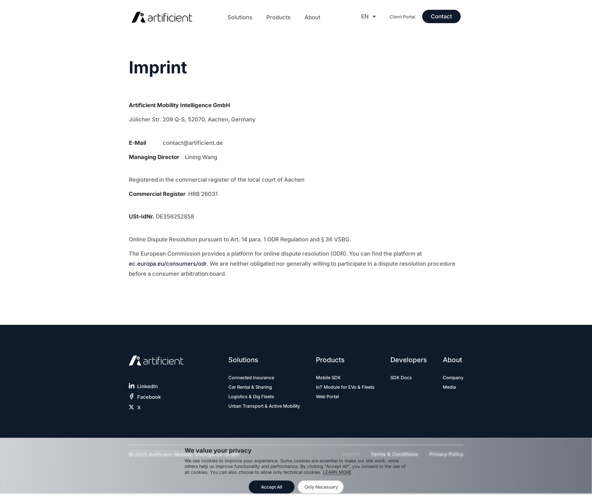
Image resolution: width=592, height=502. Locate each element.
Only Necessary (321, 487)
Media (448, 388)
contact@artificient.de (193, 143)
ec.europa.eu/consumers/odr (168, 263)
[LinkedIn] (131, 385)
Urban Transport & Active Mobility (258, 411)
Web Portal (322, 405)
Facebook (149, 397)
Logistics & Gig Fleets (254, 398)
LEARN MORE (337, 472)
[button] (240, 17)
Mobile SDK (323, 378)
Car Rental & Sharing (253, 388)
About (312, 17)
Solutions (240, 17)
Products (278, 17)
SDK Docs (402, 378)
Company (452, 378)
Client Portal (402, 17)
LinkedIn (147, 386)
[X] (131, 407)
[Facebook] (131, 396)
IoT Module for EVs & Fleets (334, 391)
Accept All (271, 487)
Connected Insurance (254, 378)
